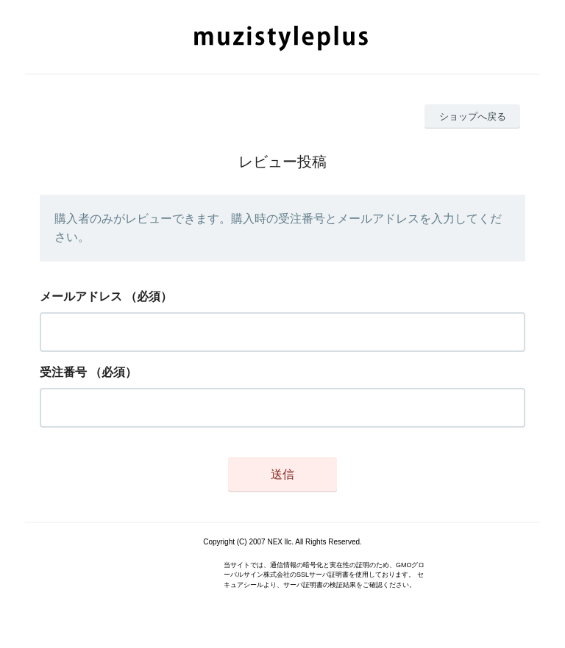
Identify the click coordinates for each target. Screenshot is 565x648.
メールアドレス (81, 296)
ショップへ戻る (472, 116)
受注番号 (63, 372)
